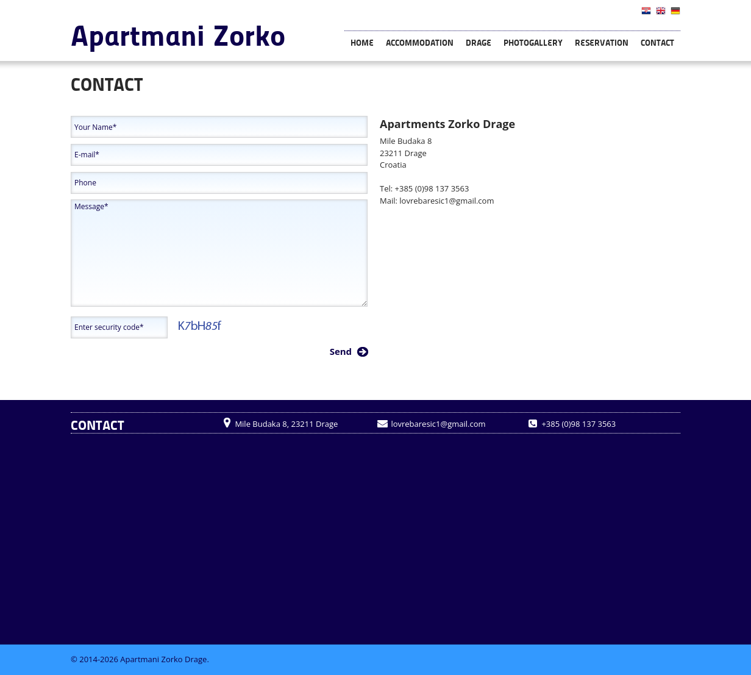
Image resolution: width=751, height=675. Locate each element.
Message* (219, 253)
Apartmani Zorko (178, 33)
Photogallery (533, 42)
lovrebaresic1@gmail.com (446, 200)
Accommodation (420, 42)
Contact (657, 42)
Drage (478, 42)
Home (362, 42)
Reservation (601, 42)
